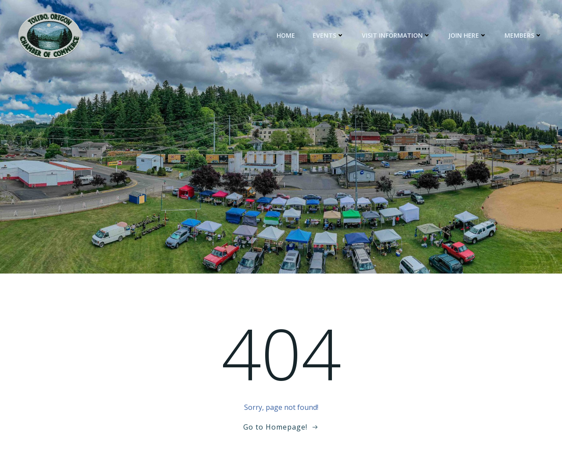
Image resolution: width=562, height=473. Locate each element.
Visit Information (396, 35)
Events (329, 35)
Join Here (468, 35)
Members (524, 35)
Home (286, 35)
